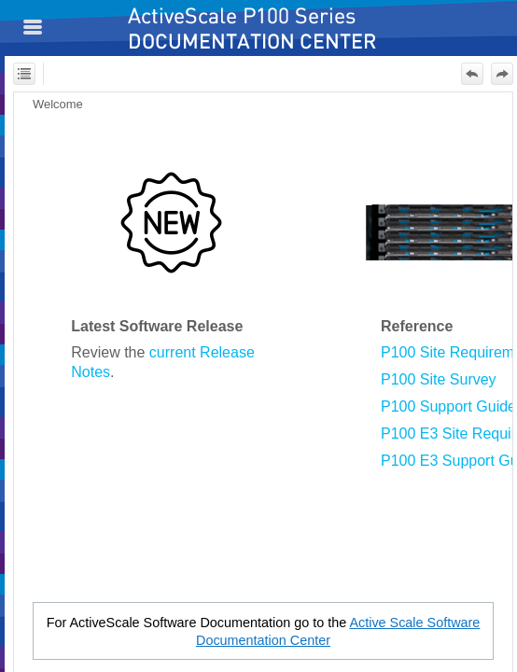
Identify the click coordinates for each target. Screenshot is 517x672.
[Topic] (263, 382)
